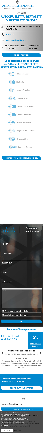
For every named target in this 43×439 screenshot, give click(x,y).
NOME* (22, 246)
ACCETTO (7, 430)
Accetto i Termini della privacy (12, 404)
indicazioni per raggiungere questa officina (22, 158)
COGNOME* (22, 255)
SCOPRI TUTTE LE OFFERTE (21, 388)
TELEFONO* (22, 265)
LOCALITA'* (22, 284)
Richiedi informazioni (21, 55)
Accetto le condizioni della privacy (16, 315)
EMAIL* (22, 274)
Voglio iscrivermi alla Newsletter (15, 311)
